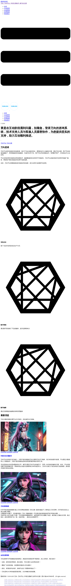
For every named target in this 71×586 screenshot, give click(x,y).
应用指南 (7, 12)
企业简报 (7, 10)
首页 (5, 6)
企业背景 (7, 8)
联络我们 (7, 14)
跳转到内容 (4, 1)
